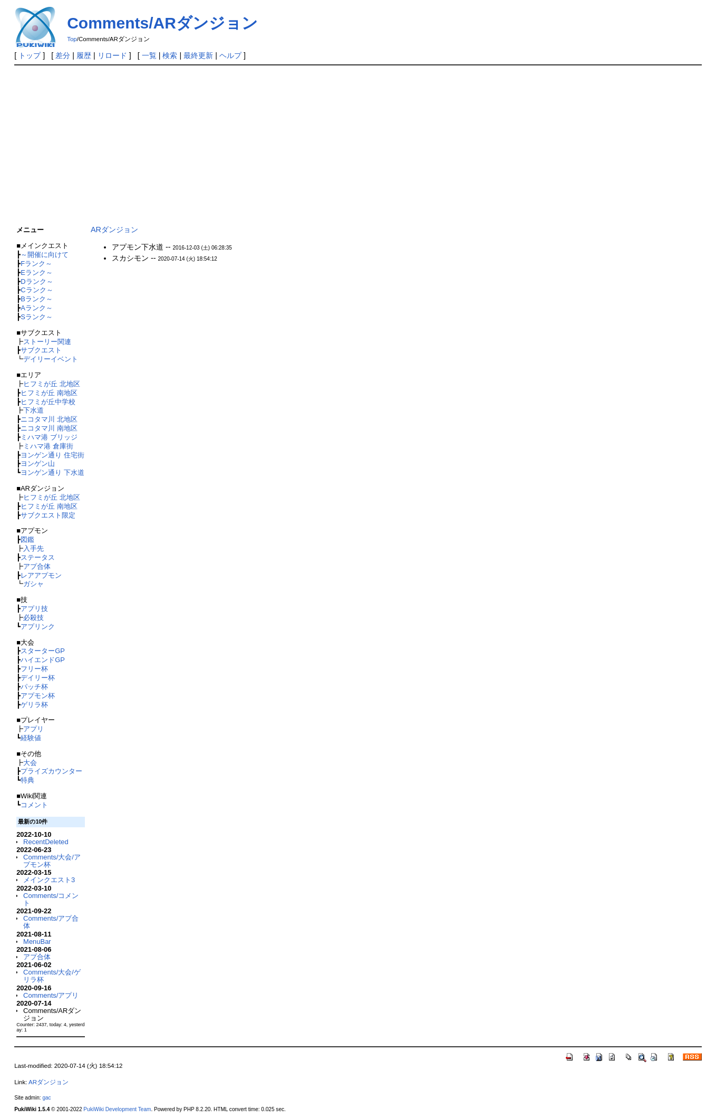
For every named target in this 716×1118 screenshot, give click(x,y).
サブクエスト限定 (48, 515)
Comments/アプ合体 (51, 922)
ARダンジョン (114, 229)
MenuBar (37, 941)
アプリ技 (34, 609)
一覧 (149, 55)
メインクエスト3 (49, 880)
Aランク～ (37, 308)
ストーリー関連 (47, 342)
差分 (62, 55)
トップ (29, 55)
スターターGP (43, 651)
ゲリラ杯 (34, 705)
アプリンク (38, 626)
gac (46, 1098)
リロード (112, 55)
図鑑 (27, 539)
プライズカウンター (51, 771)
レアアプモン (41, 575)
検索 (169, 55)
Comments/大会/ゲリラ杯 (52, 975)
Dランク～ (37, 281)
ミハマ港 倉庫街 (48, 446)
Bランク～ (37, 299)
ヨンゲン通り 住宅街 (52, 455)
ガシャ (33, 584)
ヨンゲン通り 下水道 (52, 472)
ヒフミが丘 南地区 (49, 393)
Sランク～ (37, 317)
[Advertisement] (330, 143)
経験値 (31, 738)
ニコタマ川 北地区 (49, 419)
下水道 (33, 410)
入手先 (33, 548)
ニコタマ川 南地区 (49, 428)
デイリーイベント (50, 359)
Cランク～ (37, 290)
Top (72, 39)
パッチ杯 (34, 687)
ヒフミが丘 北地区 (51, 384)
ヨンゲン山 (38, 463)
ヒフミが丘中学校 (48, 402)
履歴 (83, 55)
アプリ (33, 729)
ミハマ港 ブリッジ (49, 437)
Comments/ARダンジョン (162, 23)
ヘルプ (230, 55)
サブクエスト (41, 350)
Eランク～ (37, 272)
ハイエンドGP (43, 660)
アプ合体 (37, 566)
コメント (34, 805)
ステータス (38, 557)
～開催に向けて (45, 255)
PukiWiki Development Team (117, 1109)
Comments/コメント (51, 899)
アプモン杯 (38, 696)
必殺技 (33, 618)
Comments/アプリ (51, 995)
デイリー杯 (38, 678)
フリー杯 (34, 669)
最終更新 (198, 55)
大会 (30, 763)
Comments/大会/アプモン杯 (52, 860)
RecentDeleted (46, 842)
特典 (27, 780)
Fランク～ (36, 263)
